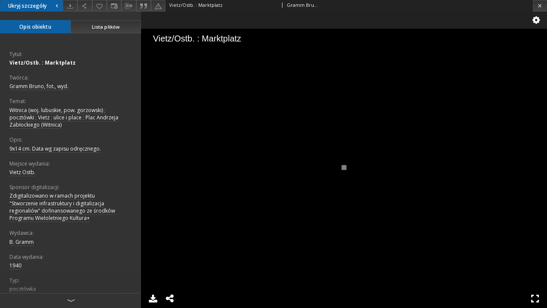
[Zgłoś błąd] (158, 6)
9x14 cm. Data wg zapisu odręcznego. (55, 148)
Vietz (44, 117)
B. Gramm (21, 242)
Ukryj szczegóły (34, 5)
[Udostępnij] (84, 6)
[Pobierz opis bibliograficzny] (128, 6)
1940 (15, 265)
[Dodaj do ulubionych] (99, 6)
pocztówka (22, 289)
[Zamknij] (540, 6)
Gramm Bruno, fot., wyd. (38, 86)
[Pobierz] (70, 6)
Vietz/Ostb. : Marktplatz (42, 62)
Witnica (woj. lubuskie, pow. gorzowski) (56, 110)
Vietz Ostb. (22, 172)
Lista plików (106, 27)
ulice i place (67, 117)
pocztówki (21, 117)
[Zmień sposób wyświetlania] (114, 6)
